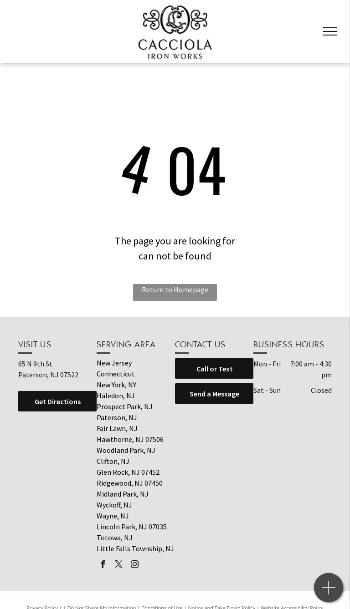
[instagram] (134, 565)
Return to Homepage (175, 289)
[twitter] (118, 565)
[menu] (330, 31)
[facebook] (102, 565)
